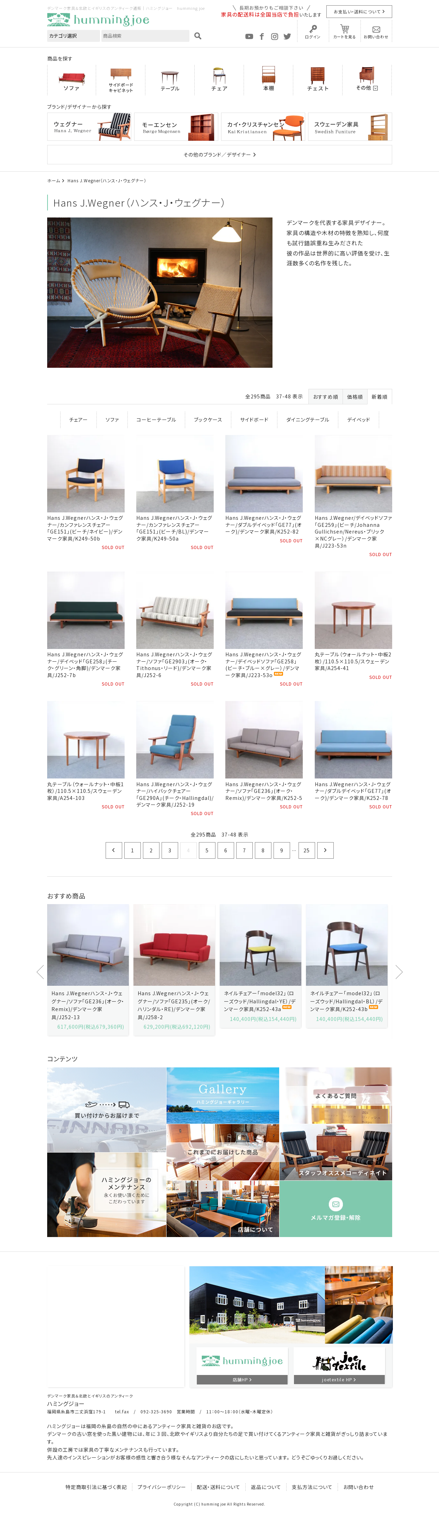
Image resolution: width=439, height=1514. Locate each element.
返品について (266, 1486)
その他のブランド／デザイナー (217, 154)
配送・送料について (218, 1486)
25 (306, 850)
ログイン (313, 36)
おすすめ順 (325, 396)
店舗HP (240, 1379)
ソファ (112, 419)
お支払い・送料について (357, 11)
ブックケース (208, 419)
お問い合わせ (376, 36)
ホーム (53, 180)
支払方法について (312, 1486)
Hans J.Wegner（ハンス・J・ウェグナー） (107, 180)
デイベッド (358, 419)
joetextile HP (337, 1379)
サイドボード (254, 419)
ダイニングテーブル (308, 419)
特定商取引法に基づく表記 (96, 1486)
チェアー (78, 419)
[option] (87, 970)
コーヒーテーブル (156, 419)
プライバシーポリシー (162, 1486)
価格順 (355, 396)
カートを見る (344, 36)
